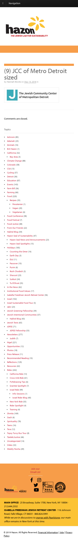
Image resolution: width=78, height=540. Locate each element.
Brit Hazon (12, 149)
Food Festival (13, 220)
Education (11, 180)
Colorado (11, 164)
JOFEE (9, 326)
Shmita (10, 413)
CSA (9, 168)
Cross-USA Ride (17, 378)
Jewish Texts (12, 322)
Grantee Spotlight (18, 385)
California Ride (16, 374)
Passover (14, 263)
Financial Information (48, 532)
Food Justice (13, 224)
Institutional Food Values (18, 291)
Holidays (11, 247)
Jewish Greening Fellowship (20, 310)
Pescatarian (17, 204)
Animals (10, 145)
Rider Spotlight (17, 405)
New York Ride (16, 401)
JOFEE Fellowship (18, 330)
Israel (9, 299)
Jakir (9, 306)
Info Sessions (18, 393)
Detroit (10, 176)
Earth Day (14, 255)
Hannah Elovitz (14, 81)
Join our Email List (35, 470)
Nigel (9, 342)
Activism (11, 137)
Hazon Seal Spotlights (20, 243)
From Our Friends (15, 227)
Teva (9, 429)
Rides (9, 370)
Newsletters (12, 334)
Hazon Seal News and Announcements (27, 239)
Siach (9, 417)
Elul (11, 259)
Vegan (15, 208)
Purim (12, 267)
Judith (12, 338)
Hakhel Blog (12, 231)
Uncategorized (13, 441)
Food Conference (15, 216)
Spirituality (12, 421)
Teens (9, 425)
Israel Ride (14, 389)
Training (13, 409)
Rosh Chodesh (16, 271)
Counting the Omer (19, 251)
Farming (11, 192)
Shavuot (13, 275)
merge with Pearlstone (48, 517)
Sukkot (13, 279)
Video (9, 445)
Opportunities (13, 346)
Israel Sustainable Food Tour (20, 302)
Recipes (13, 200)
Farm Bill (11, 188)
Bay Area (14, 156)
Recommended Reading (18, 358)
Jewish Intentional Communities (22, 314)
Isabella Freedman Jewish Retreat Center (25, 295)
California (11, 152)
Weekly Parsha (13, 449)
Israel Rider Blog (19, 397)
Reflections (12, 362)
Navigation (14, 3)
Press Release (13, 354)
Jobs (62, 532)
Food (9, 196)
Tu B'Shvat (14, 283)
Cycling (10, 172)
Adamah (11, 141)
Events (10, 184)
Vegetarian (17, 212)
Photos (10, 350)
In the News (12, 287)
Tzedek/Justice (13, 437)
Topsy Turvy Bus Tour (17, 433)
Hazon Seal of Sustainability (20, 235)
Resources (11, 366)
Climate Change (14, 160)
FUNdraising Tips (17, 381)
